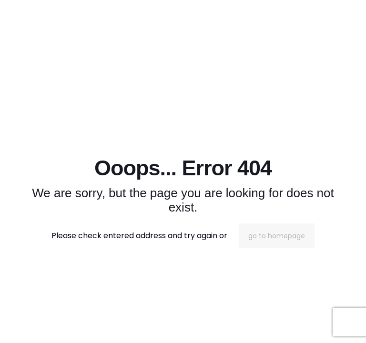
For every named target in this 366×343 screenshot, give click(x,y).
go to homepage (276, 236)
